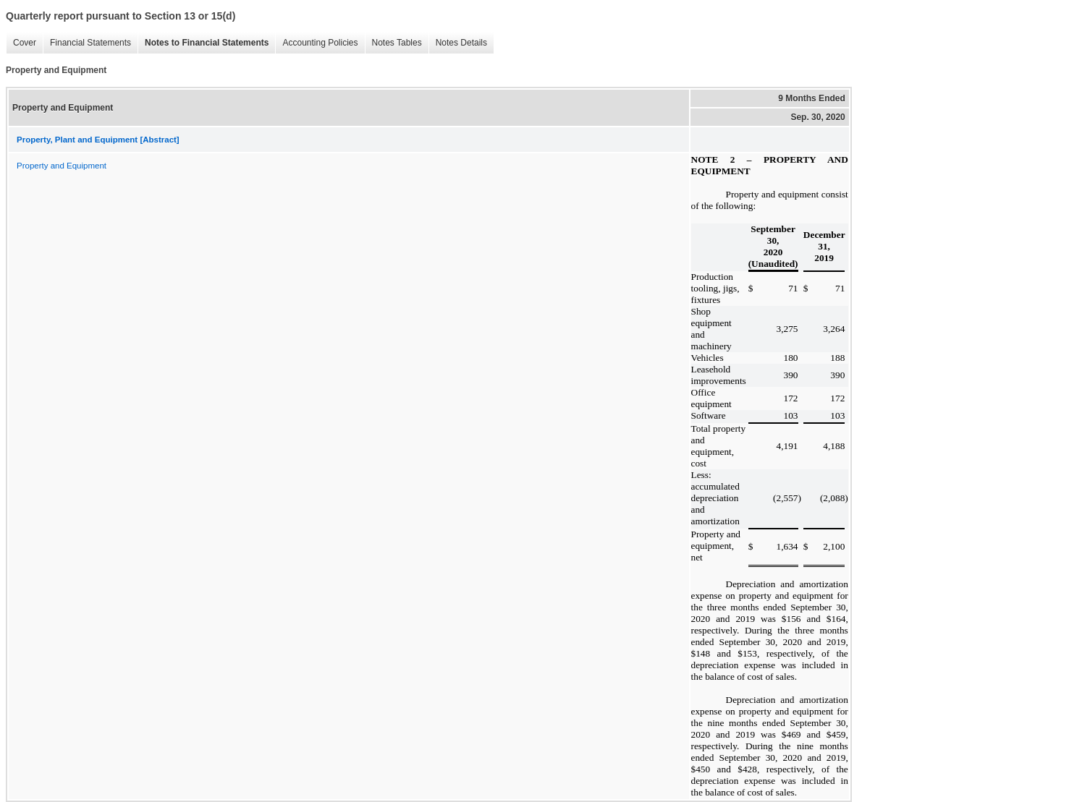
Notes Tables (393, 43)
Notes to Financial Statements (203, 43)
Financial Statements (87, 43)
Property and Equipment (61, 165)
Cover (21, 43)
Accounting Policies (316, 43)
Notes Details (457, 43)
